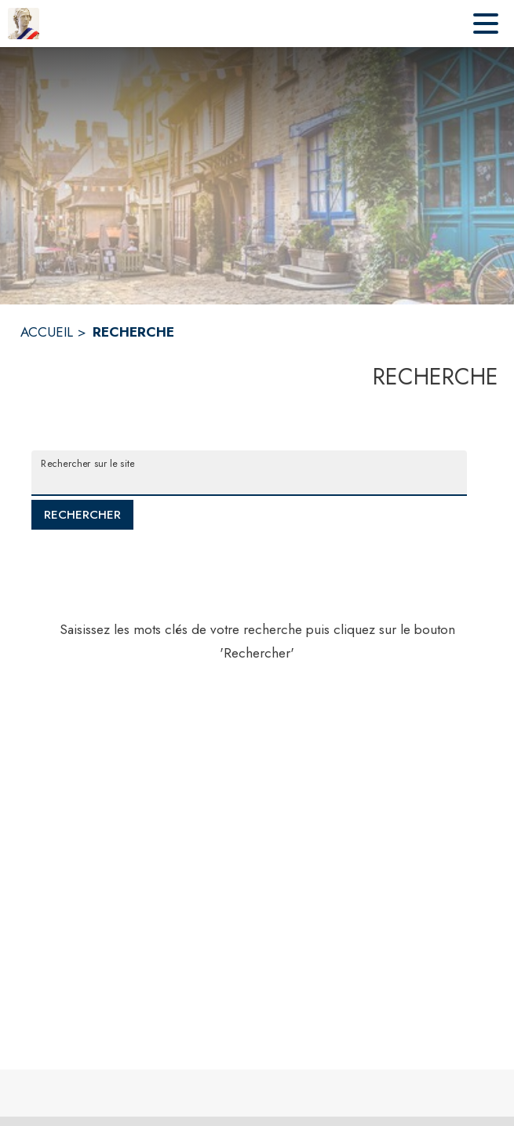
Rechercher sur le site (87, 463)
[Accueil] (23, 23)
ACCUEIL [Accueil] (46, 331)
